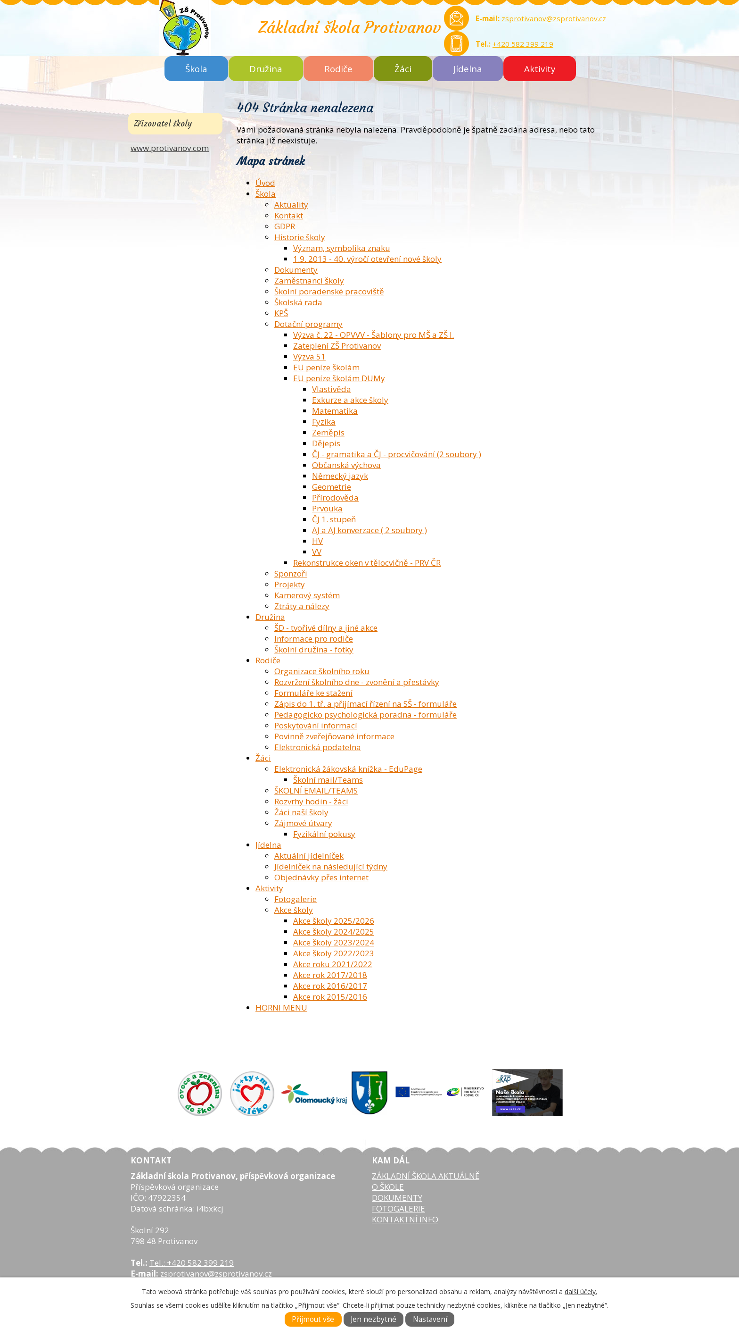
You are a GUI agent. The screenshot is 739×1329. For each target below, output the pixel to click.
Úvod (265, 182)
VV (316, 551)
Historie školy (299, 237)
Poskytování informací (315, 725)
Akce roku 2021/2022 (332, 964)
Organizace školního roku (322, 671)
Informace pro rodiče (313, 638)
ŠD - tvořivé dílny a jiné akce (326, 627)
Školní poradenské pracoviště (329, 291)
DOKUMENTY (397, 1197)
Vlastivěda (331, 389)
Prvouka (327, 508)
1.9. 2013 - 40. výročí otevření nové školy (367, 258)
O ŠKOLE (388, 1186)
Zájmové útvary (303, 823)
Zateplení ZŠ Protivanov (337, 345)
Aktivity (539, 69)
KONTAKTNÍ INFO (405, 1219)
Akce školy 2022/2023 (333, 953)
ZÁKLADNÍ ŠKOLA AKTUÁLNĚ (425, 1175)
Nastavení (430, 1319)
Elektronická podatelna (317, 747)
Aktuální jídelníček (309, 855)
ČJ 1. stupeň (334, 519)
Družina (265, 69)
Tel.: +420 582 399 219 (191, 1262)
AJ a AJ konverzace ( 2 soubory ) (369, 530)
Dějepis (326, 443)
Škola (196, 69)
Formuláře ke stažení (313, 692)
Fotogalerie (295, 899)
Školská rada (298, 302)
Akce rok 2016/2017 (330, 985)
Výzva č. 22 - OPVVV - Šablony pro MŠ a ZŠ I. (373, 334)
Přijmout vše (313, 1319)
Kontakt (288, 215)
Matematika (335, 410)
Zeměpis (328, 432)
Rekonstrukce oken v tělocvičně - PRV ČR (367, 562)
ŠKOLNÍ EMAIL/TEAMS (316, 790)
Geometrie (331, 486)
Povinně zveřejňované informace (334, 736)
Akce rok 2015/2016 (330, 996)
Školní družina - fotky (313, 649)
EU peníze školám (326, 367)
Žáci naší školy (301, 812)
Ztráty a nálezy (301, 606)
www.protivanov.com (170, 147)
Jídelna (467, 69)
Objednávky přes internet (321, 877)
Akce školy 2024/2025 (333, 931)
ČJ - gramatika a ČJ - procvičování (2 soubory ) (396, 454)
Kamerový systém (307, 595)
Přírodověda (335, 497)
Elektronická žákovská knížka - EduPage (348, 768)
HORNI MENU (281, 1007)
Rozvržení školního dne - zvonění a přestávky (356, 682)
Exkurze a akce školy (350, 399)
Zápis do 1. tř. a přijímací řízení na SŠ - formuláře (365, 703)
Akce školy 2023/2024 (333, 942)
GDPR (284, 226)
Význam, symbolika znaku (341, 247)
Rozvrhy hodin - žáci (311, 801)
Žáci (402, 69)
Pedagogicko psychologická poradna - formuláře (365, 714)
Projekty (289, 584)
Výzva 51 (309, 356)
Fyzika (324, 421)
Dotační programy (308, 323)
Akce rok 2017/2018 (330, 975)
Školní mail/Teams (328, 779)
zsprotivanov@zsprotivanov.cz (553, 18)
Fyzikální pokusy (324, 833)
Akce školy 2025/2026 (333, 920)
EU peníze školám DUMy (339, 378)
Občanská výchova (346, 465)
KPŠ (281, 313)
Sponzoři (290, 573)
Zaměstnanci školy (309, 280)
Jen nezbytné (373, 1319)
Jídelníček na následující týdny (330, 866)
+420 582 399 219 (523, 44)
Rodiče (338, 69)
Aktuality (291, 204)
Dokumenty (296, 269)
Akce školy (293, 909)
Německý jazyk (340, 475)
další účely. (581, 1291)
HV (317, 540)
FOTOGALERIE (398, 1208)
